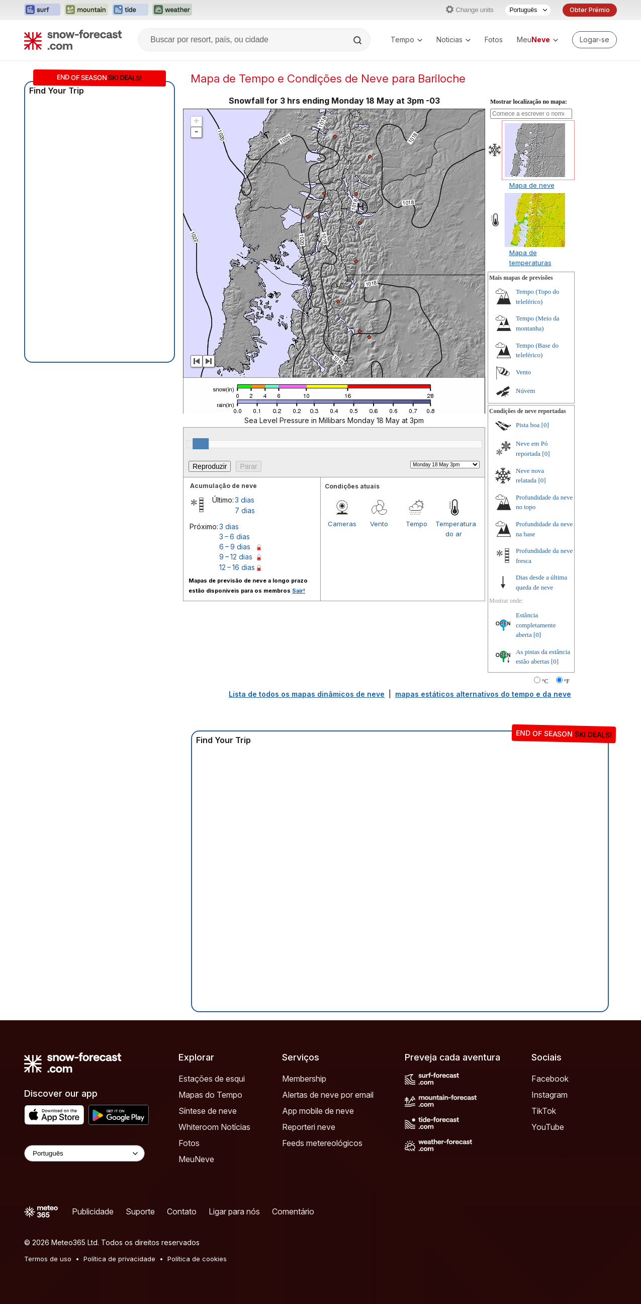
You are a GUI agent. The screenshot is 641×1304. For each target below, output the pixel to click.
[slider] (201, 443)
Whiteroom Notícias (214, 1127)
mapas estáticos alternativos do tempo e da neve (483, 694)
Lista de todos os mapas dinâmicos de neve (307, 694)
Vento (379, 524)
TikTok (543, 1111)
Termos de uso (47, 1259)
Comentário (293, 1211)
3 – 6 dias (234, 536)
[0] (545, 425)
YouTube (547, 1127)
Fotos (494, 39)
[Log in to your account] (594, 39)
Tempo (406, 39)
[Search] (358, 40)
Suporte (140, 1211)
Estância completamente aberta (536, 624)
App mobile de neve (318, 1111)
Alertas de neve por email (328, 1095)
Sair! (298, 590)
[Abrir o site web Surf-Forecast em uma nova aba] (42, 10)
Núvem (525, 390)
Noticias (453, 39)
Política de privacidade (119, 1259)
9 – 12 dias (235, 556)
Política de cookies (197, 1259)
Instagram (549, 1095)
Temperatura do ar (454, 529)
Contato (182, 1211)
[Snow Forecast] (73, 40)
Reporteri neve (308, 1127)
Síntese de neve (207, 1111)
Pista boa (527, 425)
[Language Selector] (84, 1153)
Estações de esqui (211, 1079)
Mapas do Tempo (210, 1095)
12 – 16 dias (237, 567)
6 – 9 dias (234, 546)
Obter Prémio (590, 10)
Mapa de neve (532, 185)
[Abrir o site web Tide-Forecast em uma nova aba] (130, 10)
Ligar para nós (234, 1211)
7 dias (245, 510)
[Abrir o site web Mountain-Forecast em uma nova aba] (86, 10)
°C (545, 681)
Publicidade (93, 1211)
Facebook (550, 1079)
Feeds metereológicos (322, 1143)
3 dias (244, 500)
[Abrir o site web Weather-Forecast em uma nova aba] (172, 10)
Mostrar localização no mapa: (528, 101)
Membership (304, 1079)
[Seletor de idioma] (528, 10)
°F (567, 681)
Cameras (342, 524)
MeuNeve (196, 1159)
